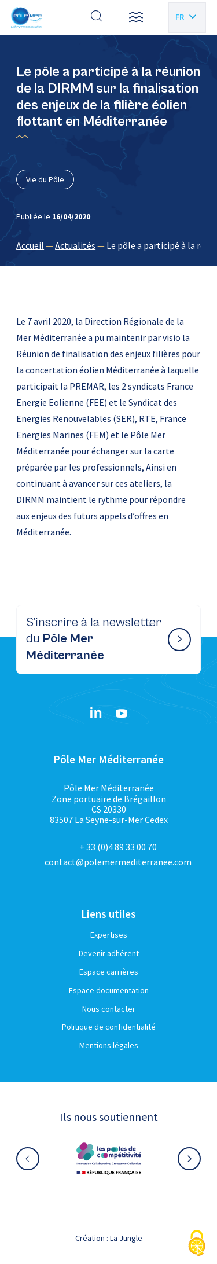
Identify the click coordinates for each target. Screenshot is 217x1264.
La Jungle (126, 1238)
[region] (108, 245)
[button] (136, 17)
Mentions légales (108, 1045)
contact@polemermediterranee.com (118, 862)
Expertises (108, 934)
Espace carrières (108, 972)
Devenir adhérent (109, 953)
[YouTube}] (121, 714)
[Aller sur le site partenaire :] (108, 1158)
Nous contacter (108, 1009)
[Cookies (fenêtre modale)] (196, 1244)
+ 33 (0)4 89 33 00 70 (118, 847)
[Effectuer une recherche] (97, 17)
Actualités (75, 245)
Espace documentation (109, 990)
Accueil (30, 245)
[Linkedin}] (96, 714)
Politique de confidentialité (109, 1027)
